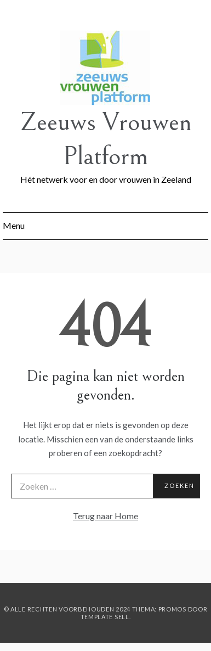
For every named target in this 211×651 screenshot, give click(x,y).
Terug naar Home (105, 515)
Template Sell (105, 616)
